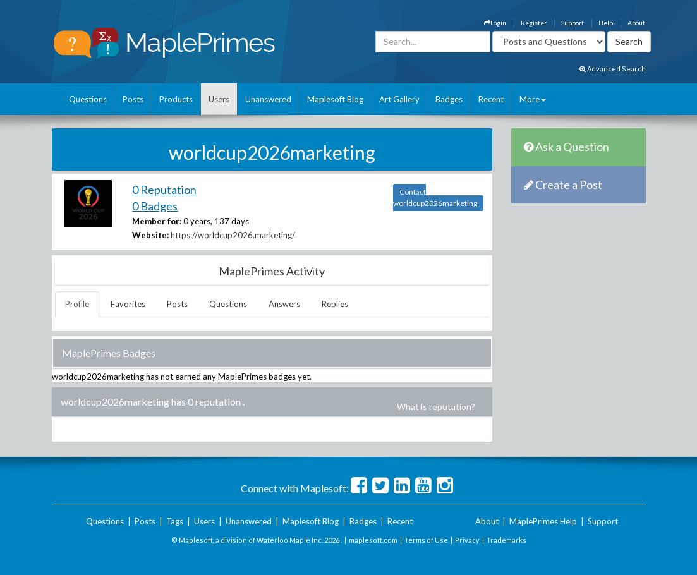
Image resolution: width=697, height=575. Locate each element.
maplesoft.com (373, 540)
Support (572, 23)
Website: (150, 235)
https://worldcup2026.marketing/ (233, 235)
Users (219, 99)
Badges (449, 99)
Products (176, 99)
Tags (174, 521)
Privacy (467, 540)
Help (605, 23)
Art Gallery (399, 99)
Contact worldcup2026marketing (435, 197)
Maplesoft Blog (335, 99)
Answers (284, 304)
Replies (335, 304)
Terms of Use (426, 540)
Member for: (156, 221)
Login (495, 23)
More (532, 99)
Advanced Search (612, 68)
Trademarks (506, 540)
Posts (133, 99)
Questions (88, 99)
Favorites (128, 304)
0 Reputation (164, 190)
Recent (491, 99)
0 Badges (155, 206)
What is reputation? (436, 406)
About (636, 23)
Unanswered (268, 99)
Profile (77, 304)
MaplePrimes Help (543, 521)
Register (534, 23)
